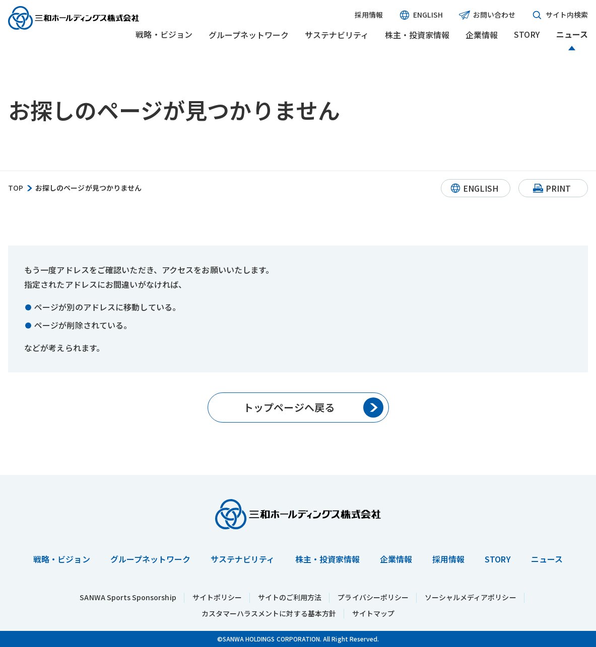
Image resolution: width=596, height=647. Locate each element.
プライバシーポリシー (373, 597)
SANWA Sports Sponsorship (128, 597)
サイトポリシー (217, 597)
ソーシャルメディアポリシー (470, 597)
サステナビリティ (337, 35)
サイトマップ (373, 613)
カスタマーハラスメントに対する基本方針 (269, 613)
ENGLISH (420, 15)
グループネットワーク (249, 35)
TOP (15, 188)
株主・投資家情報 (417, 35)
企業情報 (482, 35)
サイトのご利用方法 (289, 597)
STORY (527, 34)
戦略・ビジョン (164, 34)
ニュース (572, 34)
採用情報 (369, 15)
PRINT (558, 188)
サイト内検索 (560, 15)
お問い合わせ (487, 15)
